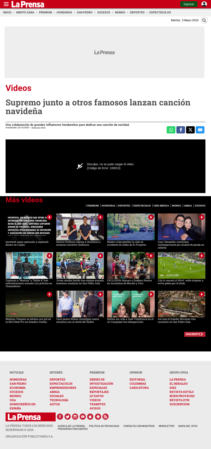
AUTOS (55, 404)
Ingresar (189, 4)
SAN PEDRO (18, 383)
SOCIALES (57, 396)
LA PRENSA (178, 379)
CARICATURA (139, 388)
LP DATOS (97, 396)
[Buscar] (204, 20)
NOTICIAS (17, 372)
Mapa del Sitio (187, 426)
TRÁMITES (98, 404)
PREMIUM (97, 372)
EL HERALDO (179, 383)
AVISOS (95, 408)
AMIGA (55, 392)
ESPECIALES (98, 388)
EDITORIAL (137, 379)
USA (13, 400)
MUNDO (15, 396)
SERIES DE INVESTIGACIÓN (101, 381)
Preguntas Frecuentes (73, 429)
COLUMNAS (138, 383)
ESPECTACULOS (61, 383)
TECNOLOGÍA (59, 400)
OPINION (136, 372)
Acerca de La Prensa (71, 426)
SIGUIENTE (193, 334)
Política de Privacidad (104, 426)
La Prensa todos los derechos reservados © (29, 428)
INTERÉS (56, 372)
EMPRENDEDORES (63, 388)
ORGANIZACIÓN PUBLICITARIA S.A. (29, 436)
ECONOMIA (18, 388)
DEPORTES (57, 379)
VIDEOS (95, 400)
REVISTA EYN (179, 400)
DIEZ (173, 388)
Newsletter (166, 426)
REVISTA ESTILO (182, 392)
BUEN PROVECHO (182, 396)
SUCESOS (16, 392)
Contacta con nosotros (139, 426)
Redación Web (39, 127)
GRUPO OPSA (179, 372)
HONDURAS (18, 379)
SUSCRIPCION (180, 404)
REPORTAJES (99, 392)
